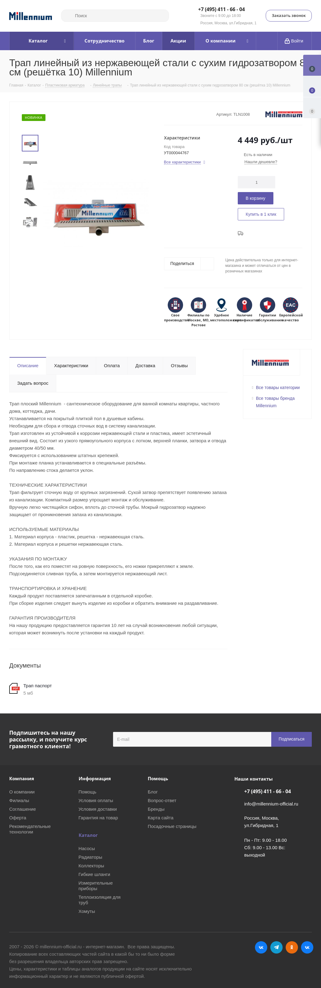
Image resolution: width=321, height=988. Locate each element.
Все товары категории (278, 387)
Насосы (87, 848)
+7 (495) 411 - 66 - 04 (221, 9)
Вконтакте (261, 947)
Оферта (17, 817)
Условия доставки (98, 809)
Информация (95, 778)
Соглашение (22, 809)
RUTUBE (307, 947)
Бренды (156, 809)
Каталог (88, 835)
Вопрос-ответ (162, 800)
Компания (21, 778)
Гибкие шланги (94, 874)
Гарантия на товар (98, 817)
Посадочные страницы (172, 826)
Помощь (87, 791)
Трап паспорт (37, 685)
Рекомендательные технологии (30, 829)
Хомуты (87, 911)
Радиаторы (90, 857)
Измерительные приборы (96, 885)
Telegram (276, 947)
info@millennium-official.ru (271, 803)
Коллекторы (91, 865)
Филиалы (19, 800)
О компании (22, 791)
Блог (153, 791)
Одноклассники (292, 947)
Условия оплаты (96, 800)
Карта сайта (161, 817)
